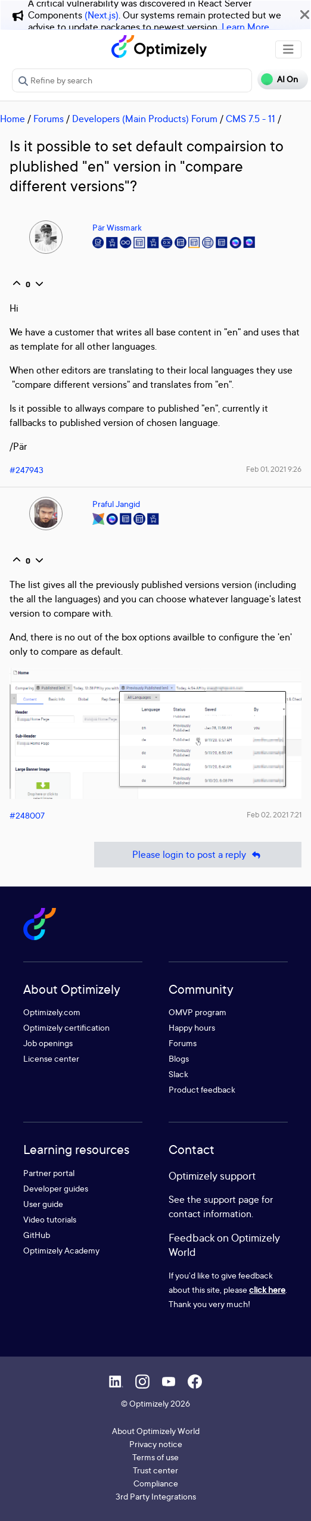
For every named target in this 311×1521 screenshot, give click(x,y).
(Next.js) (102, 14)
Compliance (155, 1483)
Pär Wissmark (117, 227)
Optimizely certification (66, 1027)
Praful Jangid (116, 503)
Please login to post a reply (197, 854)
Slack (178, 1074)
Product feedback (202, 1089)
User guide (43, 1203)
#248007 (27, 815)
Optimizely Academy (61, 1250)
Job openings (48, 1043)
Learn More (245, 26)
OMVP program (197, 1012)
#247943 (26, 469)
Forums (48, 118)
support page (231, 1199)
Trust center (155, 1470)
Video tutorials (49, 1219)
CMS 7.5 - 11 (250, 118)
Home (12, 118)
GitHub (36, 1234)
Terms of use (155, 1457)
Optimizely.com (51, 1012)
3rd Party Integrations (156, 1496)
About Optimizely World (156, 1430)
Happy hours (192, 1027)
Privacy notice (155, 1444)
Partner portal (48, 1172)
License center (51, 1058)
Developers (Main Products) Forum (144, 118)
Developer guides (55, 1188)
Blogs (179, 1058)
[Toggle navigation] (288, 49)
